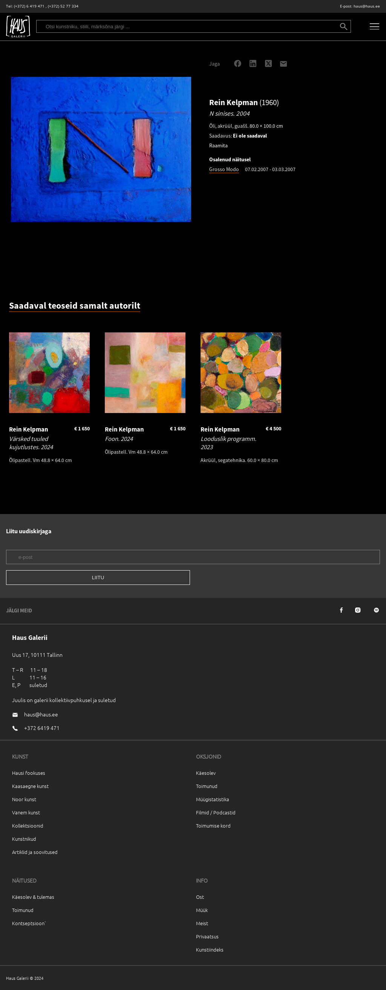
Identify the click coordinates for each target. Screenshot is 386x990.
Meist (202, 923)
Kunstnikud (24, 838)
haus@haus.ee (367, 6)
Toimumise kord (213, 825)
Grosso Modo (224, 169)
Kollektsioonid (27, 825)
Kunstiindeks (210, 949)
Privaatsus (207, 936)
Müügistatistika (212, 799)
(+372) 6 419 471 (29, 6)
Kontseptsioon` (29, 923)
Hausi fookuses (28, 772)
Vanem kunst (26, 812)
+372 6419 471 (42, 728)
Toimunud (207, 786)
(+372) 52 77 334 (63, 6)
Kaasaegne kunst (30, 786)
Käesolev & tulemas (33, 896)
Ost (200, 896)
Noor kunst (24, 799)
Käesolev (206, 772)
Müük (202, 909)
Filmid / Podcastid (216, 812)
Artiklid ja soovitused (35, 851)
